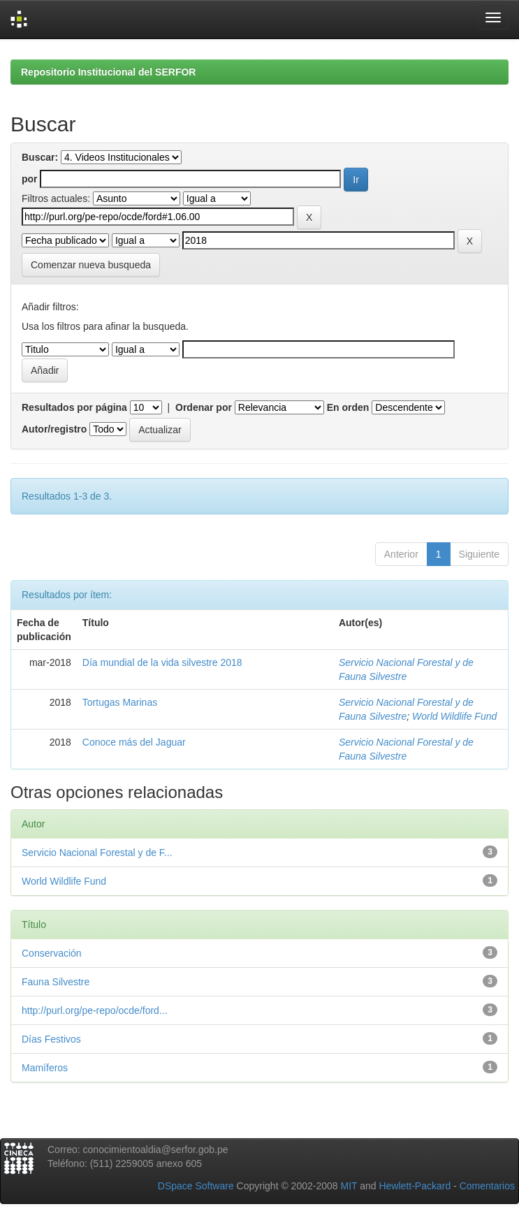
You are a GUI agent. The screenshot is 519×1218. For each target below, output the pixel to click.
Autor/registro (54, 429)
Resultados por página (74, 407)
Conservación (52, 953)
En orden (348, 407)
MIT (348, 1185)
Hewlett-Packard (415, 1185)
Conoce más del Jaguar (134, 742)
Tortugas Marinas (119, 702)
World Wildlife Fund (454, 716)
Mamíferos (45, 1067)
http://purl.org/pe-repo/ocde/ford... (95, 1010)
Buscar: (40, 157)
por (30, 178)
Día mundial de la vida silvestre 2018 (162, 662)
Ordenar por (203, 407)
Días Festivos (51, 1039)
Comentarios (487, 1185)
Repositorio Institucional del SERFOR (108, 72)
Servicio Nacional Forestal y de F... (97, 852)
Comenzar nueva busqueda (91, 264)
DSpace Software (196, 1185)
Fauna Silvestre (55, 981)
